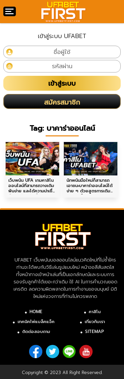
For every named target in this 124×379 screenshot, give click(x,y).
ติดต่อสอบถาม (36, 331)
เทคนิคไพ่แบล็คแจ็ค (36, 321)
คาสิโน (95, 311)
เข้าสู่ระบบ (62, 83)
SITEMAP (94, 331)
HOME (35, 311)
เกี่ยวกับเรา (95, 321)
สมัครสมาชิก (62, 102)
